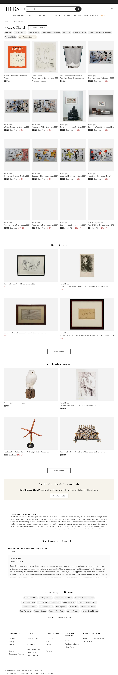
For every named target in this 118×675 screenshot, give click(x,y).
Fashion (77, 15)
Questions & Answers (16, 654)
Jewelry (58, 15)
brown (90, 526)
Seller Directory (32, 655)
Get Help (68, 641)
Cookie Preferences (40, 673)
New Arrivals (18, 15)
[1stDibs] (11, 9)
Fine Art (11, 645)
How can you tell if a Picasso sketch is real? (28, 548)
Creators (12, 651)
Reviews (49, 651)
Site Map (50, 673)
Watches (67, 15)
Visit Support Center (72, 644)
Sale (103, 15)
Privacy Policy (38, 670)
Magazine (93, 638)
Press (48, 641)
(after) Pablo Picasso (98, 529)
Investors (49, 648)
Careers (48, 645)
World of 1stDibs (91, 15)
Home (6, 21)
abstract (17, 519)
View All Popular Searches (59, 617)
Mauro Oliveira (85, 529)
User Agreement (27, 670)
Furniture (31, 15)
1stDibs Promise (70, 647)
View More (59, 351)
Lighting (42, 15)
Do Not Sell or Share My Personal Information (18, 673)
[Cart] (112, 9)
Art (50, 15)
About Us (49, 638)
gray (95, 526)
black (86, 526)
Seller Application (33, 649)
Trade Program (32, 638)
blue (98, 526)
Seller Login (31, 652)
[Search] (51, 9)
